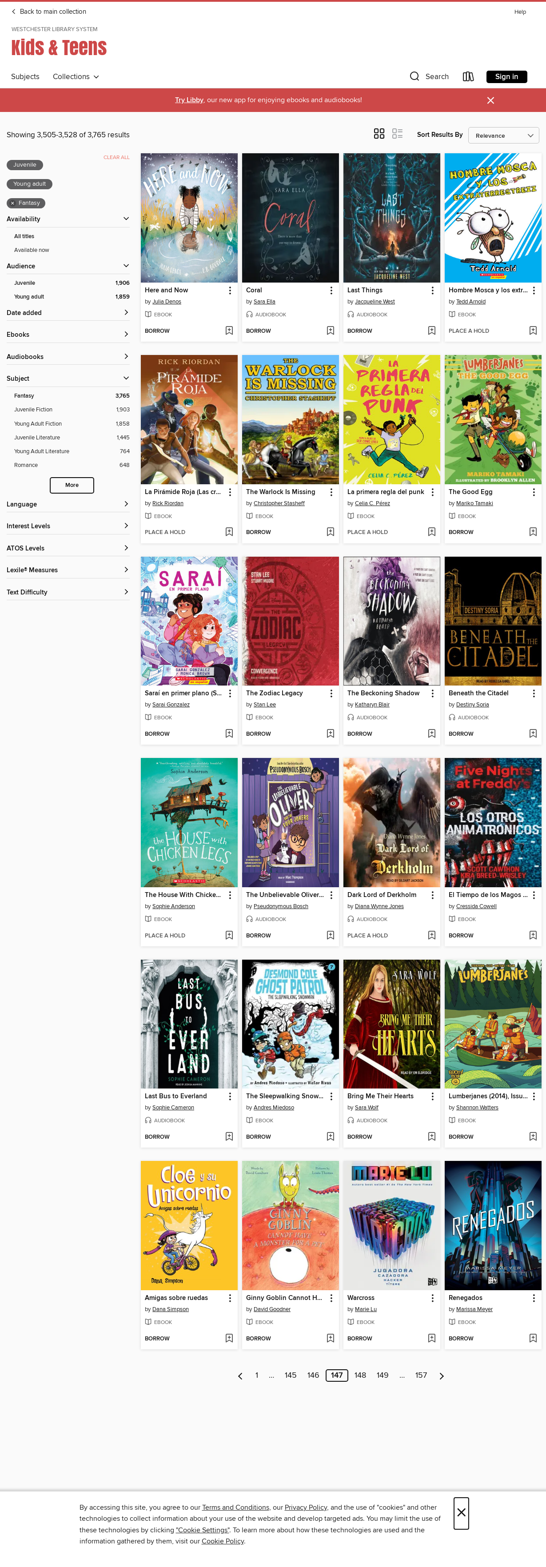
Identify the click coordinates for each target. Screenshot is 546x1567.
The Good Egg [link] (471, 492)
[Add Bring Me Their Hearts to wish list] (431, 1137)
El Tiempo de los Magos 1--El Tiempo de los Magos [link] (489, 895)
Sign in (506, 77)
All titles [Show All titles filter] (24, 236)
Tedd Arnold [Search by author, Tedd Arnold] (471, 301)
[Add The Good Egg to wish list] (532, 532)
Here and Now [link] (166, 291)
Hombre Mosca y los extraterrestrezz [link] (489, 291)
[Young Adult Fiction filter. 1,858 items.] (72, 424)
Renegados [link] (465, 1298)
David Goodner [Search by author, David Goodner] (272, 1309)
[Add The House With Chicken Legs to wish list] (229, 936)
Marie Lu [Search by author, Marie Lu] (366, 1309)
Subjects (25, 77)
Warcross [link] (361, 1298)
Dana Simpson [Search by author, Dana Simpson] (170, 1309)
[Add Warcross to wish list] (431, 1339)
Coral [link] (254, 291)
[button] (428, 78)
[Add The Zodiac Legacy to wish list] (330, 734)
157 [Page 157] (421, 1375)
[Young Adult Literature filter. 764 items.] (72, 451)
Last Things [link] (365, 291)
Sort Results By (440, 135)
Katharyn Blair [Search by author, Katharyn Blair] (372, 704)
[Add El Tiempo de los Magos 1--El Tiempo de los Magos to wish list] (532, 936)
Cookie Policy (223, 1541)
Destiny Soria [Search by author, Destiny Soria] (472, 704)
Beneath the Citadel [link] (479, 694)
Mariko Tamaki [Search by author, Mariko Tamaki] (474, 503)
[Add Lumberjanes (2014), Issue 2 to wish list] (532, 1137)
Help (520, 12)
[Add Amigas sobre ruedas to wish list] (229, 1339)
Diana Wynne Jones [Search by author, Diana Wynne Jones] (379, 906)
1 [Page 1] (256, 1375)
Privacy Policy (306, 1507)
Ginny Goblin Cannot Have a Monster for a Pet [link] (286, 1298)
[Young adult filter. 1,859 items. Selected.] (72, 297)
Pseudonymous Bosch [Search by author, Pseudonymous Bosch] (281, 906)
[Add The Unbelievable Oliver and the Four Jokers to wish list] (330, 936)
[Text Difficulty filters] (68, 593)
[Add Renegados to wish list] (532, 1339)
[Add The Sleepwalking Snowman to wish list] (330, 1137)
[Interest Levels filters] (68, 526)
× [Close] (461, 1513)
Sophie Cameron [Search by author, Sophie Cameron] (173, 1107)
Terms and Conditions (235, 1507)
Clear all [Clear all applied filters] (117, 157)
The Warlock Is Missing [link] (280, 492)
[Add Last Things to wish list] (431, 331)
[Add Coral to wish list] (330, 331)
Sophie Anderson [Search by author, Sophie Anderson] (173, 906)
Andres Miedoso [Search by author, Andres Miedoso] (274, 1107)
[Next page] (441, 1375)
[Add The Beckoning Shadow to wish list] (431, 734)
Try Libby (189, 100)
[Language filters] (68, 505)
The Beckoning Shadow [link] (383, 694)
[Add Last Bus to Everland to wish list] (229, 1137)
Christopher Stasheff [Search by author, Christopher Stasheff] (279, 503)
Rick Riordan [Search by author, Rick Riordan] (167, 503)
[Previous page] (240, 1375)
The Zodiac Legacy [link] (274, 694)
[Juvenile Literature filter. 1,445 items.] (72, 438)
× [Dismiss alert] (490, 100)
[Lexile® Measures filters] (68, 570)
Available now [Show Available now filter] (31, 250)
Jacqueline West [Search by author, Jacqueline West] (375, 301)
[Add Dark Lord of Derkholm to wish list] (431, 936)
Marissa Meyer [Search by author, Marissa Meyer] (474, 1309)
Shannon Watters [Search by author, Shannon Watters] (477, 1107)
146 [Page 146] (313, 1375)
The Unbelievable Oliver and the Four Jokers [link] (286, 895)
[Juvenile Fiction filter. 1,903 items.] (72, 410)
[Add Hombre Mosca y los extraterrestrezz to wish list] (532, 331)
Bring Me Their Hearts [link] (380, 1096)
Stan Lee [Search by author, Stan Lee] (265, 704)
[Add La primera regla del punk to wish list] (431, 532)
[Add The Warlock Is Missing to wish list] (330, 532)
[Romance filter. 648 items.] (72, 465)
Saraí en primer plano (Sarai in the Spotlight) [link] (185, 694)
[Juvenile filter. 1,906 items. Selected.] (72, 283)
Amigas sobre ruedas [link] (176, 1298)
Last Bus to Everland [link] (176, 1096)
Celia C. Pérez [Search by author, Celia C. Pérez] (372, 503)
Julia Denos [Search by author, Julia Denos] (166, 301)
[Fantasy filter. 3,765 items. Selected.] (72, 396)
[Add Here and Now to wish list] (229, 331)
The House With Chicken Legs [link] (185, 895)
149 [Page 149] (383, 1375)
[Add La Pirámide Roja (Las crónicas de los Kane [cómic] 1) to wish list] (229, 532)
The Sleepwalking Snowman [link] (286, 1096)
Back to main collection (48, 12)
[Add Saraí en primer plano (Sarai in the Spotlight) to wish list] (229, 734)
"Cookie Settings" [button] (202, 1530)
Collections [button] (76, 77)
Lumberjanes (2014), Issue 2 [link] (489, 1096)
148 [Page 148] (360, 1375)
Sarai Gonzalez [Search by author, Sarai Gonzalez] (171, 704)
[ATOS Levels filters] (68, 549)
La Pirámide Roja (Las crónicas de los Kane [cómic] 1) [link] (185, 492)
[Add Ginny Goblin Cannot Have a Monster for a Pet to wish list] (330, 1339)
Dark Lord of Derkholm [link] (381, 895)
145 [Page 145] (291, 1375)
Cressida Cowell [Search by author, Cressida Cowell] (476, 906)
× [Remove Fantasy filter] (13, 203)
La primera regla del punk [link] (385, 492)
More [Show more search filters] (72, 485)
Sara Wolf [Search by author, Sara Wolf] (367, 1107)
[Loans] (468, 78)
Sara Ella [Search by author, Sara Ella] (264, 301)
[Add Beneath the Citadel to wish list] (532, 734)
